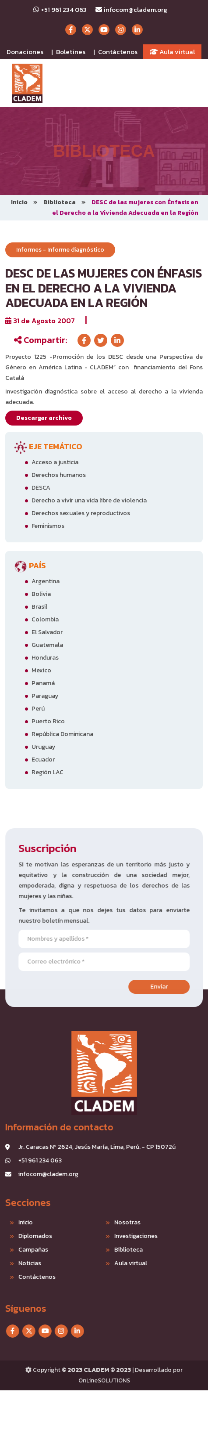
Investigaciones (100, 1236)
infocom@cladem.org (131, 9)
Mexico (41, 670)
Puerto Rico (48, 721)
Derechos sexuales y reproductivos (81, 513)
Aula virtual (172, 52)
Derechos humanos (59, 475)
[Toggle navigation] (191, 83)
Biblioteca (59, 202)
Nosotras (92, 1222)
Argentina (46, 581)
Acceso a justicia (55, 462)
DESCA (41, 487)
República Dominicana (62, 734)
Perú (38, 708)
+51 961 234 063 (59, 9)
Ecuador (43, 759)
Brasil (39, 606)
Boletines (70, 52)
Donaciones (25, 52)
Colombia (45, 619)
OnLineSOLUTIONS (104, 1380)
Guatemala (47, 645)
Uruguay (43, 746)
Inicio (19, 202)
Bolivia (41, 594)
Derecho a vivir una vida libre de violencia (89, 500)
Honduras (45, 657)
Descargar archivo (44, 417)
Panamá (43, 683)
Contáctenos (117, 52)
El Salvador (47, 632)
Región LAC (47, 772)
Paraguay (45, 695)
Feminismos (48, 525)
